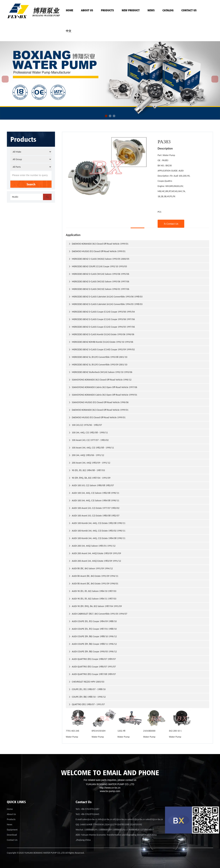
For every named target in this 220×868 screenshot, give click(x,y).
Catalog (167, 10)
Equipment (12, 829)
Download (12, 834)
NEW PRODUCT (131, 10)
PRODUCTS (107, 10)
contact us (188, 10)
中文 (68, 31)
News (151, 10)
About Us (11, 814)
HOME (69, 10)
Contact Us (171, 223)
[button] (106, 116)
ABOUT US (87, 10)
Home (10, 809)
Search (31, 184)
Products (11, 819)
